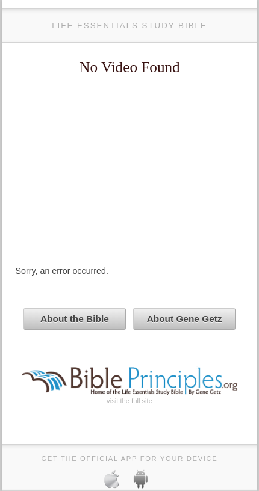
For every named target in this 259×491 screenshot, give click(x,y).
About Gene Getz (184, 318)
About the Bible (74, 318)
